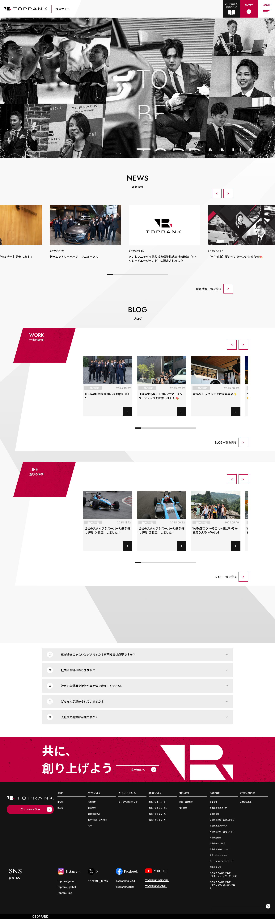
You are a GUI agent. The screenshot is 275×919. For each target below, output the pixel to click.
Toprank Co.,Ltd (125, 881)
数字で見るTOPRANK (97, 819)
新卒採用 (213, 801)
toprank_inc (64, 893)
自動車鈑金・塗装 (217, 843)
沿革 (90, 825)
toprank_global (66, 887)
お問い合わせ (247, 793)
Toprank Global (125, 886)
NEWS (60, 801)
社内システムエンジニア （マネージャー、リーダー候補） (224, 874)
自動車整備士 (215, 837)
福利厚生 (183, 807)
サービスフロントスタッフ (221, 861)
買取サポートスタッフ (219, 855)
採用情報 (215, 793)
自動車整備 (214, 813)
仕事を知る (155, 793)
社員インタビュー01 (158, 801)
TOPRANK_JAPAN (98, 881)
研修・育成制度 (186, 801)
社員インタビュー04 (158, 819)
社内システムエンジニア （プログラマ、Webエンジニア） (222, 884)
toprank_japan (66, 881)
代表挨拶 (92, 807)
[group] (85, 232)
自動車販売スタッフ (218, 807)
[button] (217, 193)
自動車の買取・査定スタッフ (222, 819)
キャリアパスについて (128, 801)
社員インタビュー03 (158, 813)
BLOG (60, 807)
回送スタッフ (215, 867)
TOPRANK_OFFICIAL (157, 880)
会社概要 (92, 801)
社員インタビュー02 (158, 807)
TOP (60, 793)
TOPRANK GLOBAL (156, 886)
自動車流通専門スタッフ (220, 849)
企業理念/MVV (94, 813)
